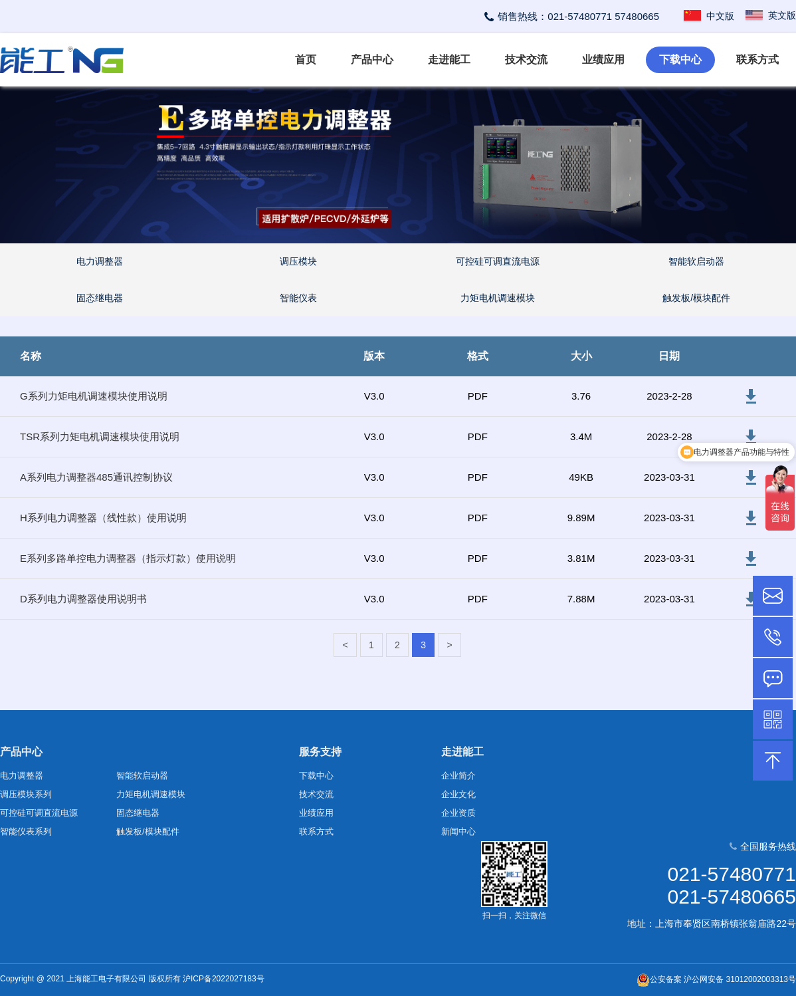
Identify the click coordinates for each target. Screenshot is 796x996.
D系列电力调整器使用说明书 (83, 598)
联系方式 (757, 59)
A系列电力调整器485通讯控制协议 (96, 477)
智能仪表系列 (26, 831)
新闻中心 (458, 831)
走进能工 (449, 59)
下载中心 (680, 59)
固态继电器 (99, 298)
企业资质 (458, 813)
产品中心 (372, 59)
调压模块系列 (26, 794)
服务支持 (320, 751)
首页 (305, 59)
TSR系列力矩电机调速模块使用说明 (99, 436)
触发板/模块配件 (696, 298)
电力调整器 (99, 261)
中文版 (708, 16)
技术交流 (526, 59)
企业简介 (458, 776)
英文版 (770, 15)
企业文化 (458, 794)
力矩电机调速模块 (497, 298)
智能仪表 (298, 298)
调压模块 (298, 261)
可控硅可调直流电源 (498, 261)
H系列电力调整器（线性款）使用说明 (103, 517)
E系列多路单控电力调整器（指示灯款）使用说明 (128, 558)
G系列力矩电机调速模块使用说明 (93, 396)
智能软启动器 (696, 261)
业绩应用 (603, 59)
